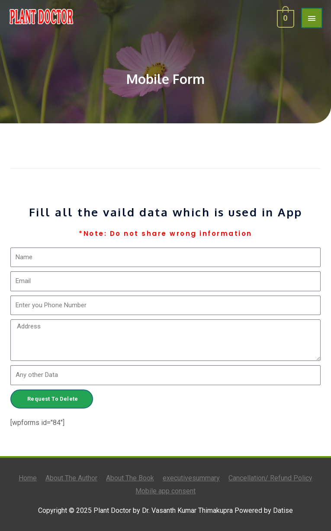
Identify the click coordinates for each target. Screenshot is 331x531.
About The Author (71, 478)
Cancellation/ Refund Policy (270, 478)
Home (28, 478)
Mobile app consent (165, 491)
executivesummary (191, 478)
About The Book (130, 478)
